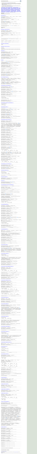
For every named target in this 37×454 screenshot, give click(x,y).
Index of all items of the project (3, 451)
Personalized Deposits (10, 6)
